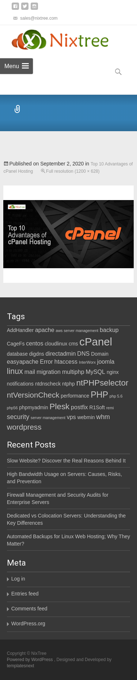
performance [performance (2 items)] (75, 396)
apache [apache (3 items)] (44, 330)
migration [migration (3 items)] (49, 371)
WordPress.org (28, 623)
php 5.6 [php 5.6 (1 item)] (116, 396)
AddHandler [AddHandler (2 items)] (20, 330)
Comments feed (29, 608)
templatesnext (20, 665)
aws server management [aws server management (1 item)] (77, 330)
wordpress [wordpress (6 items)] (24, 427)
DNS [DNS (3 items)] (83, 353)
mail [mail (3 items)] (29, 371)
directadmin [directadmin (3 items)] (61, 353)
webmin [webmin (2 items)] (86, 417)
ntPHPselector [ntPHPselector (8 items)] (102, 382)
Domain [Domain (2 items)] (100, 354)
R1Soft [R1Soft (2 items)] (96, 407)
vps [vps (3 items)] (71, 417)
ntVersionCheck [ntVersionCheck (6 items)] (33, 395)
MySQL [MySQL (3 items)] (95, 371)
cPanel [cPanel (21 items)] (95, 342)
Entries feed (25, 594)
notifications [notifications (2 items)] (20, 384)
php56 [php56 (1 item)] (12, 408)
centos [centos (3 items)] (34, 343)
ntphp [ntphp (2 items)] (68, 384)
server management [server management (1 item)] (48, 417)
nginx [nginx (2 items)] (113, 372)
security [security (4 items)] (18, 417)
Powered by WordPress (30, 659)
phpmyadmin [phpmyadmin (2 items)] (33, 407)
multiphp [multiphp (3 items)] (73, 371)
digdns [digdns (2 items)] (36, 354)
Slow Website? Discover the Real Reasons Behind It (66, 461)
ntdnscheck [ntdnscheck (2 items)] (48, 384)
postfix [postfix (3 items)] (79, 407)
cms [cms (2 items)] (73, 344)
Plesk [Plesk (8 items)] (60, 406)
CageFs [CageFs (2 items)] (16, 344)
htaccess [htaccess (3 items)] (65, 361)
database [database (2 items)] (17, 354)
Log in (18, 579)
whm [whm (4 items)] (103, 417)
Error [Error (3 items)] (46, 361)
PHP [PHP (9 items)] (99, 394)
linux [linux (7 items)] (15, 371)
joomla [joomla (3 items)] (105, 361)
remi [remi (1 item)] (110, 408)
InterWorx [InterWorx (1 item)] (87, 362)
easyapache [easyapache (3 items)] (23, 361)
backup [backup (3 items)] (109, 330)
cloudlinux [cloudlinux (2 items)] (56, 344)
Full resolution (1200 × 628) (72, 171)
